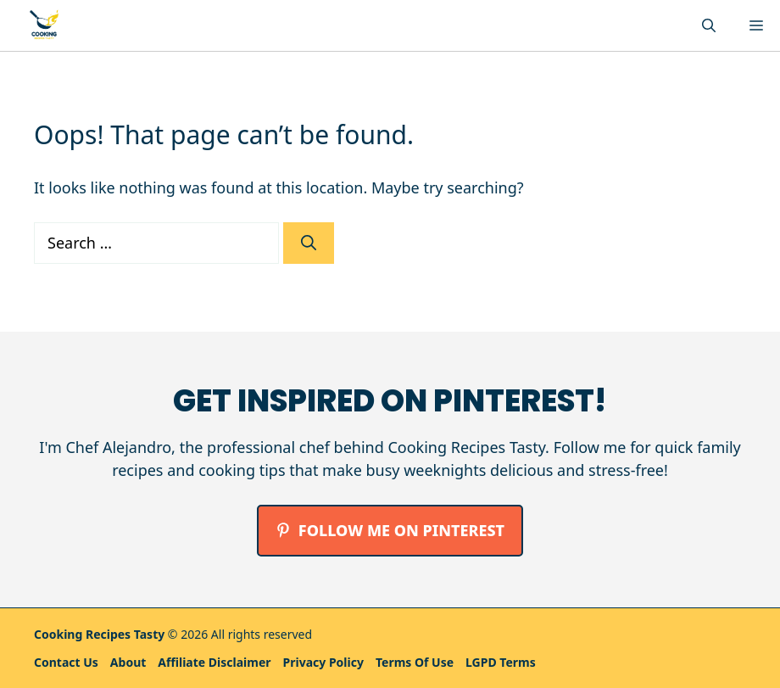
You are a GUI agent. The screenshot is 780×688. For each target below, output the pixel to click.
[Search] (308, 243)
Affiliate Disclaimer (214, 662)
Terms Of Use (415, 662)
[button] (709, 25)
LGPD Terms (500, 662)
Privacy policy (323, 662)
